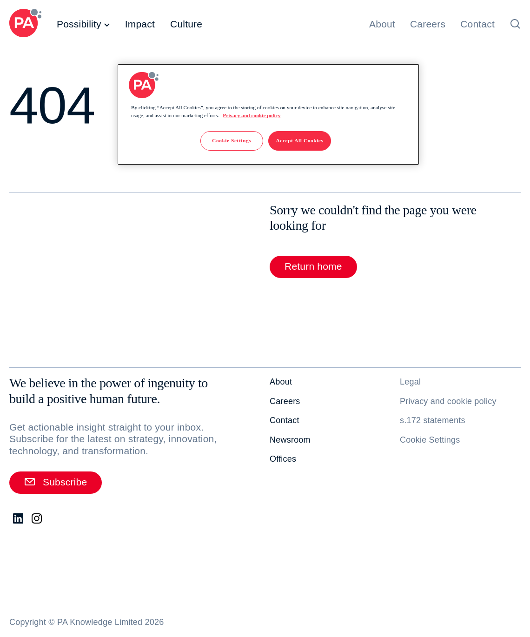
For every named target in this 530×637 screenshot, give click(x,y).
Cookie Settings (430, 440)
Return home (313, 266)
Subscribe (55, 481)
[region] (268, 114)
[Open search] (515, 23)
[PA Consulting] (25, 24)
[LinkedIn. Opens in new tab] (18, 519)
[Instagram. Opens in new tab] (37, 519)
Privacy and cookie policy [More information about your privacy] (251, 115)
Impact (140, 24)
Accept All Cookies (300, 140)
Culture (186, 24)
